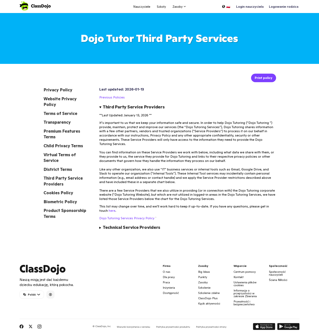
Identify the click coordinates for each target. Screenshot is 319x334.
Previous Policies (112, 97)
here (112, 210)
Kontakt (239, 277)
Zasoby (203, 282)
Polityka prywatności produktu (173, 326)
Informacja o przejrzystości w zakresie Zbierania (245, 293)
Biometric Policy (60, 201)
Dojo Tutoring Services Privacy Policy (126, 218)
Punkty (202, 277)
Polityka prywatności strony (211, 326)
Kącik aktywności (209, 303)
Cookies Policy (58, 192)
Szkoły (161, 7)
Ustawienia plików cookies (245, 284)
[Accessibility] (50, 294)
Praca (166, 282)
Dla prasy (169, 277)
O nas (166, 272)
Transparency (57, 122)
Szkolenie (204, 287)
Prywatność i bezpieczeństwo (244, 303)
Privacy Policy (58, 90)
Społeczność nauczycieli (277, 273)
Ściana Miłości (278, 280)
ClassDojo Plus (208, 298)
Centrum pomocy (245, 272)
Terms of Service (60, 113)
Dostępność (171, 293)
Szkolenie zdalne (209, 293)
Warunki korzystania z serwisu (133, 326)
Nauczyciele (141, 7)
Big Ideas (204, 272)
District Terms (58, 169)
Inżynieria (169, 287)
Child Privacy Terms (63, 145)
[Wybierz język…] (226, 6)
